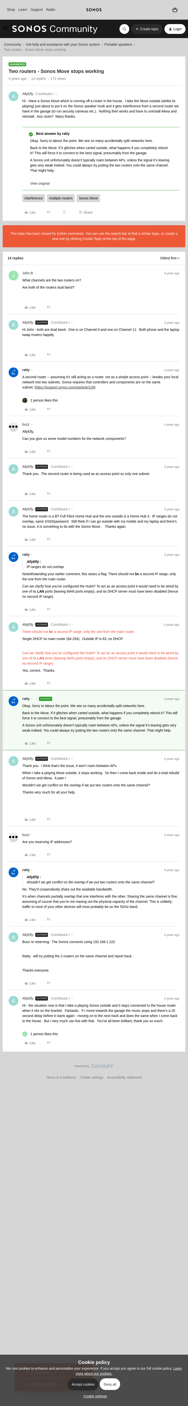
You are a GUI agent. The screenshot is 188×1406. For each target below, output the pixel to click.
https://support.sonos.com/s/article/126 (64, 387)
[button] (5, 30)
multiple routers (61, 198)
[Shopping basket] (175, 10)
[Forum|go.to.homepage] (54, 29)
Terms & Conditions (61, 1077)
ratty (26, 370)
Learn (22, 10)
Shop (11, 10)
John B (27, 273)
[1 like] (40, 400)
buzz (26, 424)
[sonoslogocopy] (94, 10)
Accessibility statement (124, 1077)
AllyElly (27, 94)
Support (37, 10)
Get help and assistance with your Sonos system (63, 44)
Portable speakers (118, 44)
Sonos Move (88, 198)
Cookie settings (91, 1077)
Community (12, 44)
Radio (50, 10)
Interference (33, 198)
